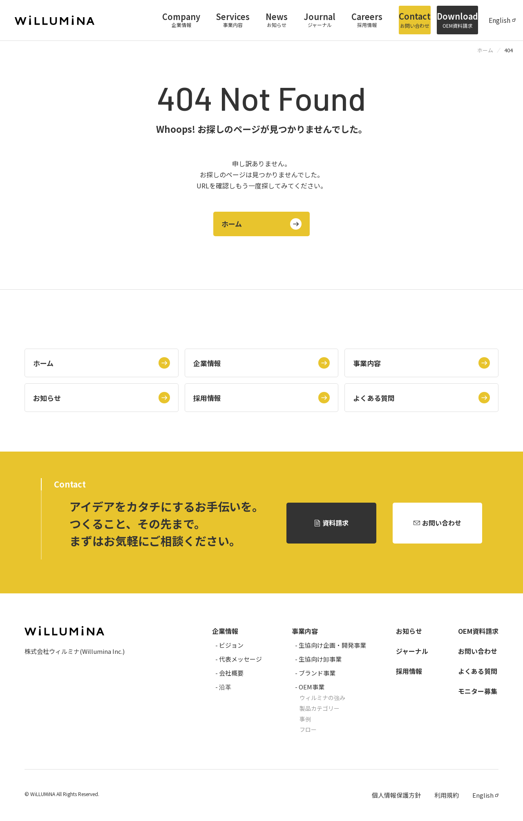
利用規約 (446, 795)
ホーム (232, 224)
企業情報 (207, 363)
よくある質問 (374, 397)
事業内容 (367, 363)
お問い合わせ (441, 523)
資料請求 (335, 523)
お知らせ (47, 397)
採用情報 (207, 397)
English (499, 20)
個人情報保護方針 (396, 795)
